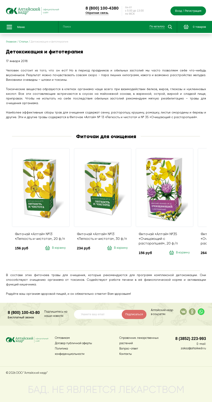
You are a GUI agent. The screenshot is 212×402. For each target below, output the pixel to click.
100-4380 (102, 8)
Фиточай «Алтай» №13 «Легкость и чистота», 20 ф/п (40, 236)
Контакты (125, 354)
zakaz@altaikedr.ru (193, 348)
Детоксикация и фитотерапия (49, 41)
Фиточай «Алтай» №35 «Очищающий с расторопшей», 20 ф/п (158, 238)
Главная (11, 41)
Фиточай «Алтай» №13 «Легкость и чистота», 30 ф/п (102, 236)
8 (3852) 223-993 (190, 338)
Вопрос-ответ (128, 348)
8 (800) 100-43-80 (24, 312)
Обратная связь (97, 13)
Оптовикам (62, 338)
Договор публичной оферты (73, 343)
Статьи (23, 41)
